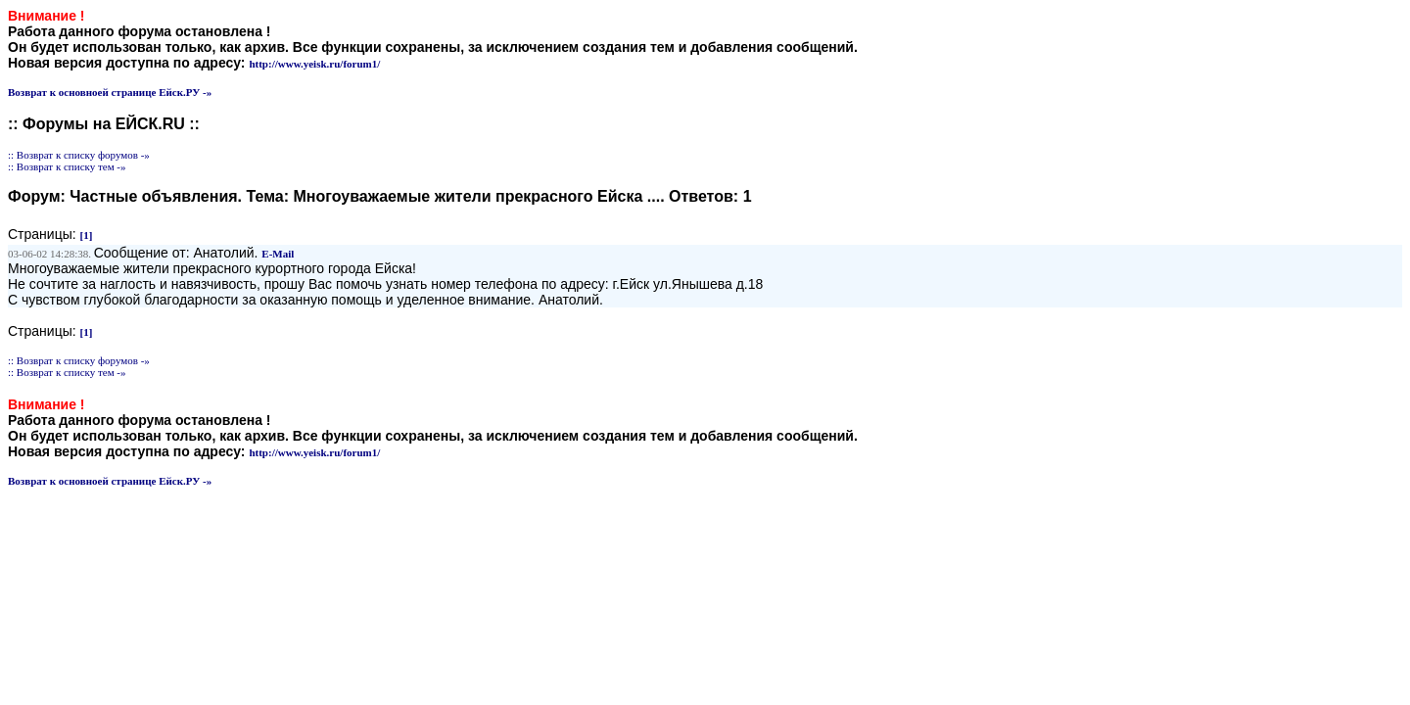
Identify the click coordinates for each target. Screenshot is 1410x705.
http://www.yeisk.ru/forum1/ (314, 64)
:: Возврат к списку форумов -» (79, 155)
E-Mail (277, 253)
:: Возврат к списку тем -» (67, 166)
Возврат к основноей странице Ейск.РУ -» (110, 92)
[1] (86, 235)
